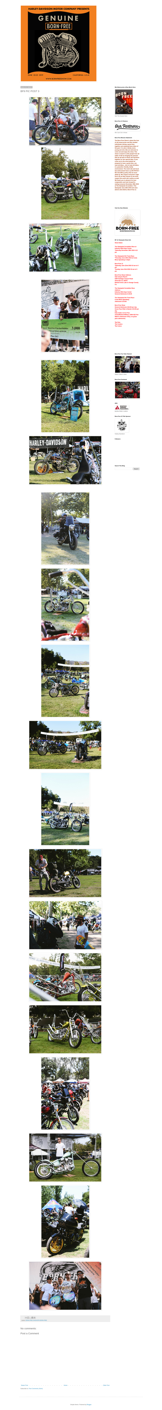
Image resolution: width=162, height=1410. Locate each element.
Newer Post (24, 1385)
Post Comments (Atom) (36, 1388)
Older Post (106, 1385)
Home (65, 1385)
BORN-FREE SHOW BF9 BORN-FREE (36, 1320)
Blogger (89, 1404)
